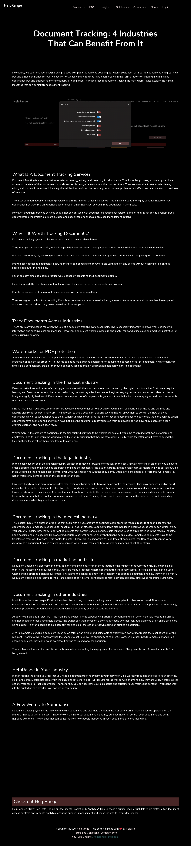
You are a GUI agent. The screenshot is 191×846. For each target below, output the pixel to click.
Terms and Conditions (86, 832)
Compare (138, 7)
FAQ (91, 7)
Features (78, 7)
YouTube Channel (82, 836)
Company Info (109, 832)
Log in (165, 7)
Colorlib (130, 828)
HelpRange (18, 808)
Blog (153, 7)
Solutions (121, 7)
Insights (105, 7)
